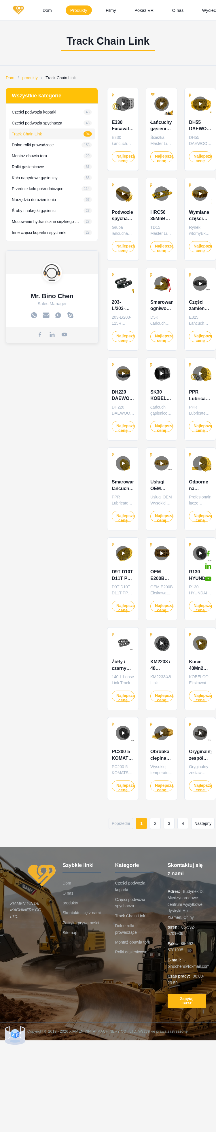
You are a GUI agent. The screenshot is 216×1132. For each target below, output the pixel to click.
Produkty (78, 10)
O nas (177, 10)
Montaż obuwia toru (132, 942)
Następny (202, 823)
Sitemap (69, 932)
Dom (47, 10)
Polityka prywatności (80, 923)
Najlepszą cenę (125, 158)
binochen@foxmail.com (189, 966)
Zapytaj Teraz (187, 1001)
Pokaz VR (144, 10)
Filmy (111, 10)
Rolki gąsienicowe (131, 952)
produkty (30, 77)
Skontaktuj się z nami (81, 912)
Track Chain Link (130, 916)
